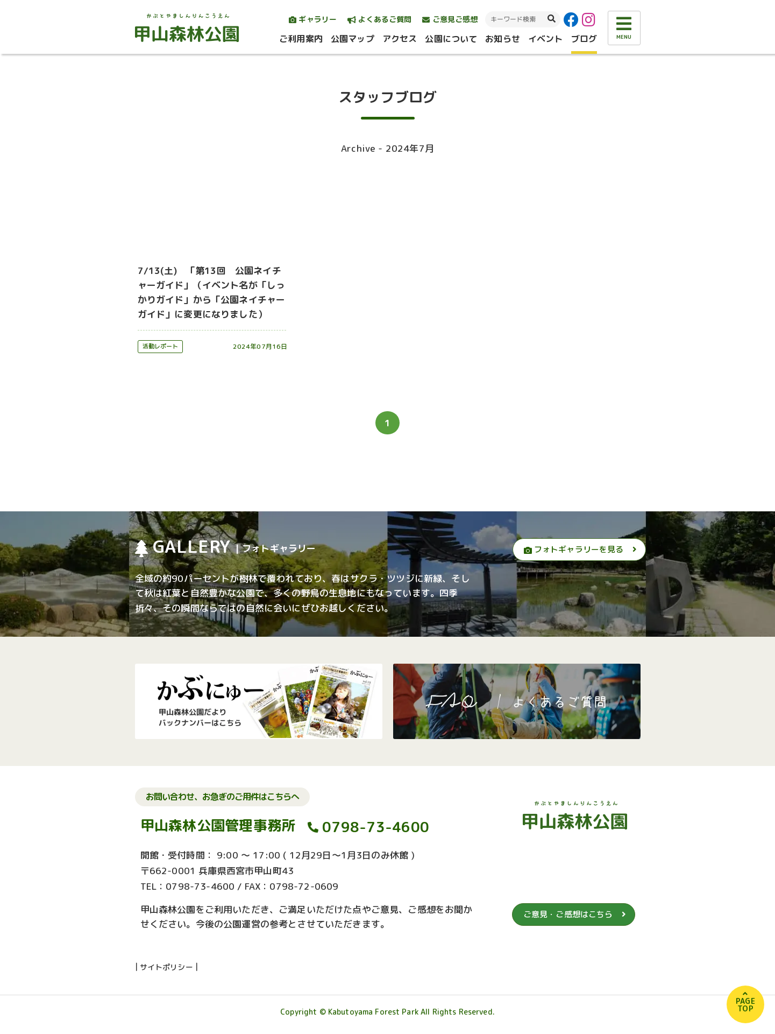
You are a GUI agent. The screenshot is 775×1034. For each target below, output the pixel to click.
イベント (545, 39)
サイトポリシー (166, 967)
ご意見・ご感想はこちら (568, 914)
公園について (451, 39)
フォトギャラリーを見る (574, 549)
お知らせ (502, 39)
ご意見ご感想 (450, 19)
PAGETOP (745, 1005)
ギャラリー (313, 19)
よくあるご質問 (379, 19)
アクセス (399, 39)
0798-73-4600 (375, 827)
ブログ (584, 39)
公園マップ (352, 39)
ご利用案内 (301, 39)
